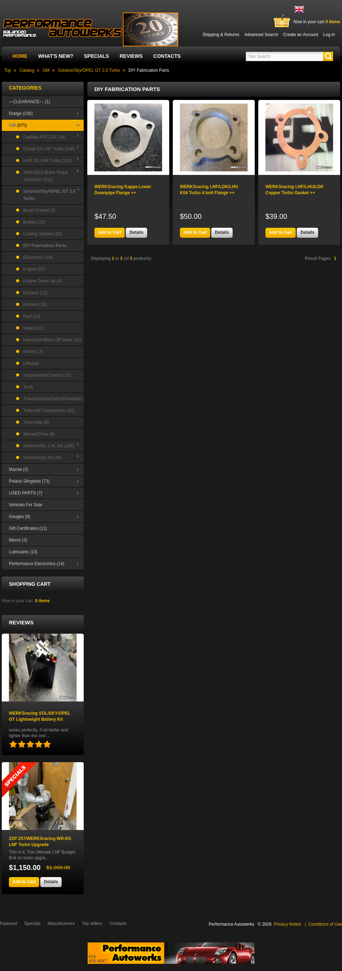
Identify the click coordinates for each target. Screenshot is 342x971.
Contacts (167, 56)
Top (7, 70)
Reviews (131, 56)
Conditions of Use (325, 924)
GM (46, 70)
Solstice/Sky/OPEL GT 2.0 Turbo (89, 70)
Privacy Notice (287, 924)
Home (19, 56)
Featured (8, 923)
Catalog (27, 70)
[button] (328, 56)
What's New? (55, 56)
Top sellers (92, 923)
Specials (96, 56)
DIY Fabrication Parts (149, 70)
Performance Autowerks (231, 924)
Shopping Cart (30, 584)
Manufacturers (61, 923)
